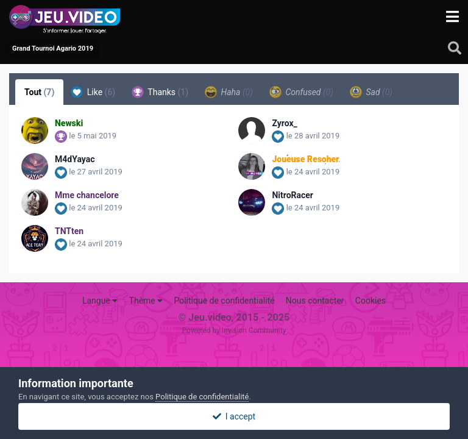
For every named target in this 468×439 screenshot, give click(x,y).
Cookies (370, 300)
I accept (234, 416)
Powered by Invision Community (234, 330)
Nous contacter (315, 300)
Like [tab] (93, 92)
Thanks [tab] (160, 92)
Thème (146, 300)
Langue (100, 300)
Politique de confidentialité (224, 300)
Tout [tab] (39, 92)
